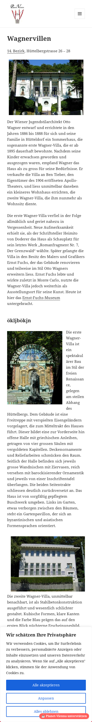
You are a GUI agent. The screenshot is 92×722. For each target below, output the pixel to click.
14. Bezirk (16, 50)
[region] (46, 674)
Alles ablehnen (46, 711)
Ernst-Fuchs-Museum (41, 297)
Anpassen (46, 698)
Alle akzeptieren (46, 685)
